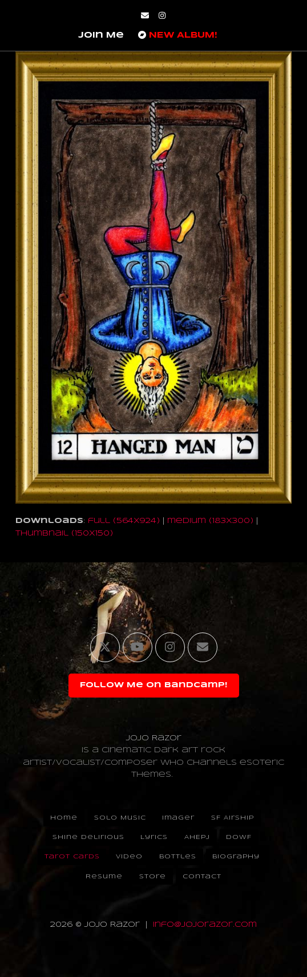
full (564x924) (124, 521)
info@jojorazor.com (205, 925)
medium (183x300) (210, 521)
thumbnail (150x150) (64, 533)
